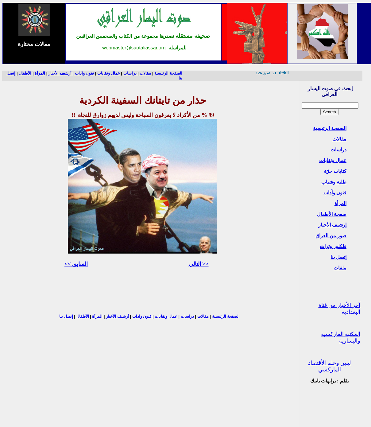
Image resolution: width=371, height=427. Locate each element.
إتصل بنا (338, 257)
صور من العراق (330, 235)
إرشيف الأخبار (332, 224)
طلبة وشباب (333, 181)
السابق (76, 264)
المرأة (340, 203)
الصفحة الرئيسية (168, 73)
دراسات (338, 149)
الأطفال (25, 73)
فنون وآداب (334, 192)
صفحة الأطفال (331, 214)
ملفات (340, 267)
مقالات (339, 139)
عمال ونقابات (332, 160)
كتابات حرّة (335, 171)
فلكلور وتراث (333, 246)
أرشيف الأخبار (59, 73)
